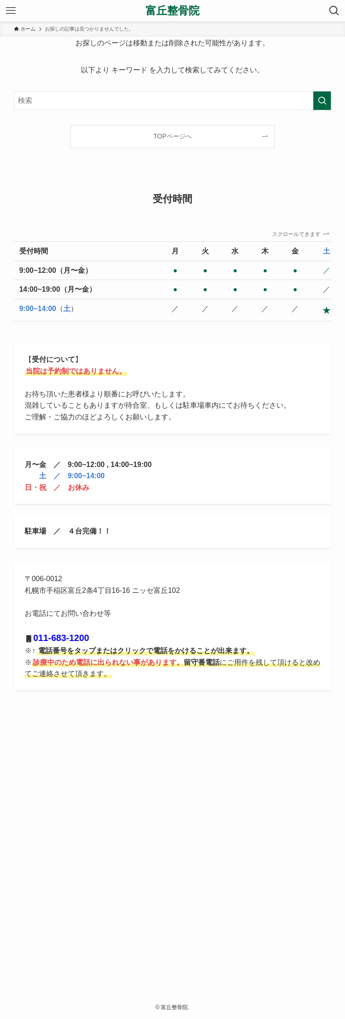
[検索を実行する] (322, 100)
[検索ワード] (173, 100)
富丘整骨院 (172, 10)
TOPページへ (172, 136)
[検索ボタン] (334, 11)
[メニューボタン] (11, 11)
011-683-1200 (61, 638)
